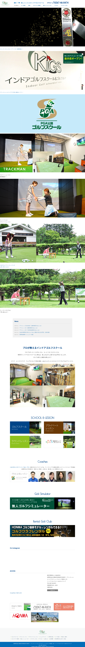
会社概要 (51, 635)
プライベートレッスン (33, 633)
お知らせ (46, 635)
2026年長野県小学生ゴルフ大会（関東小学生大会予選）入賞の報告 (33, 332)
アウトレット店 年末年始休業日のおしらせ (27, 330)
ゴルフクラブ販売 (15, 635)
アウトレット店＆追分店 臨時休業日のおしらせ (28, 325)
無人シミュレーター (25, 635)
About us (52, 590)
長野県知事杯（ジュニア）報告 (24, 334)
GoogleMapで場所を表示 (16, 592)
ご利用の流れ (50, 633)
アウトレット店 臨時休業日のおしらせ (26, 327)
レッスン (16, 6)
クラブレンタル (34, 635)
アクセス (40, 635)
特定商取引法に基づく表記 (60, 635)
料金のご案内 (64, 633)
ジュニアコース (43, 633)
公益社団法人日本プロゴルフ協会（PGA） (20, 467)
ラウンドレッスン (23, 633)
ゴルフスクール (15, 633)
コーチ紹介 (57, 633)
